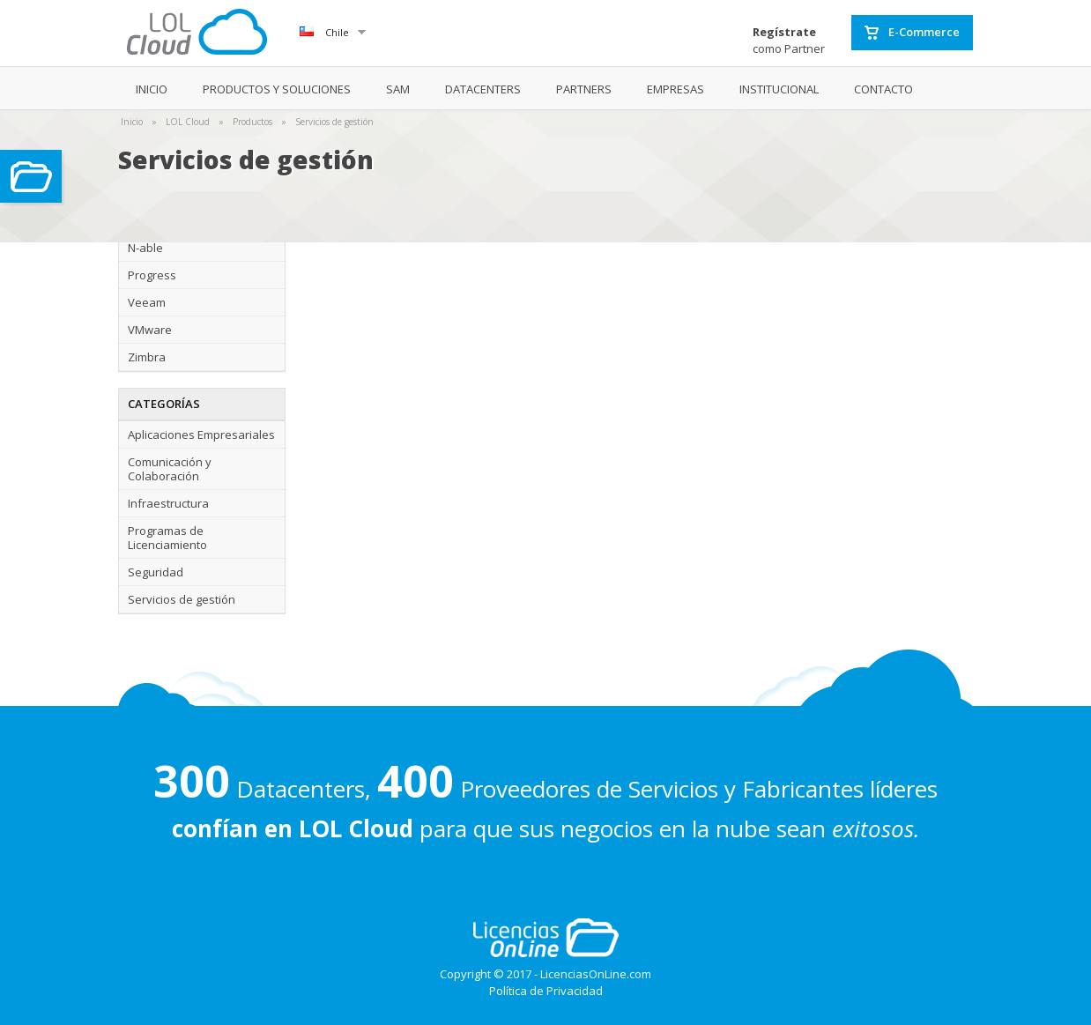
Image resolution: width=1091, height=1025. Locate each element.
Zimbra (147, 357)
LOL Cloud (188, 121)
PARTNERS (584, 89)
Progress (152, 275)
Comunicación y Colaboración (170, 469)
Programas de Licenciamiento (167, 538)
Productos (252, 121)
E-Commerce (912, 32)
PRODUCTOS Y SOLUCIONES (277, 89)
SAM (398, 89)
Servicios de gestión (334, 121)
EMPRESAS (675, 89)
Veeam (147, 302)
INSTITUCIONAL (779, 89)
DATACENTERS (483, 89)
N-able (145, 248)
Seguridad (155, 572)
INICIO (151, 89)
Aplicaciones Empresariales (201, 434)
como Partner (789, 40)
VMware (150, 330)
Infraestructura (168, 503)
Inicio (132, 121)
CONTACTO (883, 89)
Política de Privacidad (546, 991)
